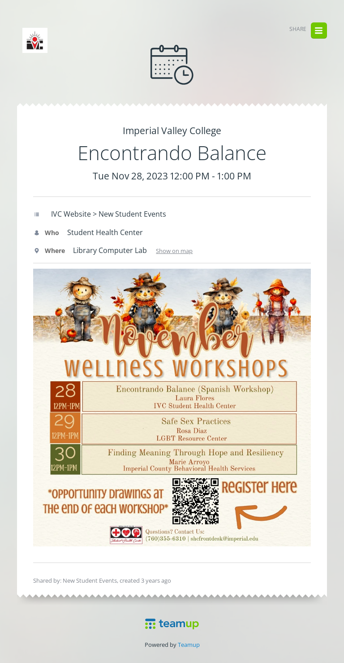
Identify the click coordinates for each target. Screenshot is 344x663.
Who (46, 232)
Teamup (189, 645)
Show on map (174, 251)
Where (49, 250)
